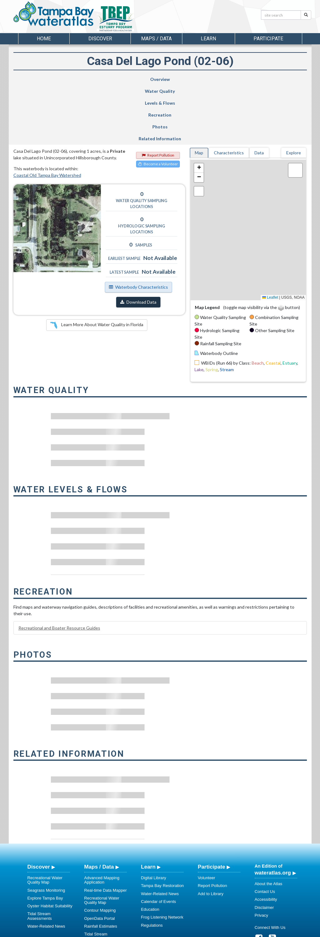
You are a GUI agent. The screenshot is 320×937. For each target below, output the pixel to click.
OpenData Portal (99, 859)
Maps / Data (99, 807)
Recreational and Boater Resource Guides (59, 568)
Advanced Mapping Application (102, 820)
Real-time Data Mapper (105, 831)
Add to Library (211, 834)
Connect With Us (270, 868)
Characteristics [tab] (229, 93)
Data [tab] (259, 93)
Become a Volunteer (158, 104)
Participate (211, 807)
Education (150, 850)
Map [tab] (199, 93)
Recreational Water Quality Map (44, 820)
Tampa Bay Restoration (162, 826)
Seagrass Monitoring (46, 831)
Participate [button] (268, 39)
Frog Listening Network (162, 857)
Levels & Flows (131, 79)
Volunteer (206, 818)
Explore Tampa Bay (45, 838)
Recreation (179, 79)
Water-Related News (46, 867)
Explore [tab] (293, 93)
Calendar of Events (158, 842)
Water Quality (86, 79)
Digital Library (153, 818)
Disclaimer (264, 848)
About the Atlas (269, 824)
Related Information (279, 79)
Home (44, 39)
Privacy (261, 856)
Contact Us (265, 832)
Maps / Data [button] (156, 39)
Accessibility (266, 840)
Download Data (138, 242)
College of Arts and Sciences (199, 931)
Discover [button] (100, 39)
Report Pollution (158, 95)
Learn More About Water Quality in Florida (96, 265)
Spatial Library (97, 887)
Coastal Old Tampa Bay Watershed (47, 115)
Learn (148, 807)
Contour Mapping (100, 851)
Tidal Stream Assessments (39, 856)
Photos (228, 79)
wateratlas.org (273, 813)
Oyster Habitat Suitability (49, 846)
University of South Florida (247, 931)
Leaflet (270, 238)
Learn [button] (208, 39)
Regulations (152, 866)
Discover (38, 807)
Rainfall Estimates (100, 867)
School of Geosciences (154, 931)
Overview (38, 79)
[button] (199, 108)
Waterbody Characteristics (138, 227)
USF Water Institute (117, 931)
